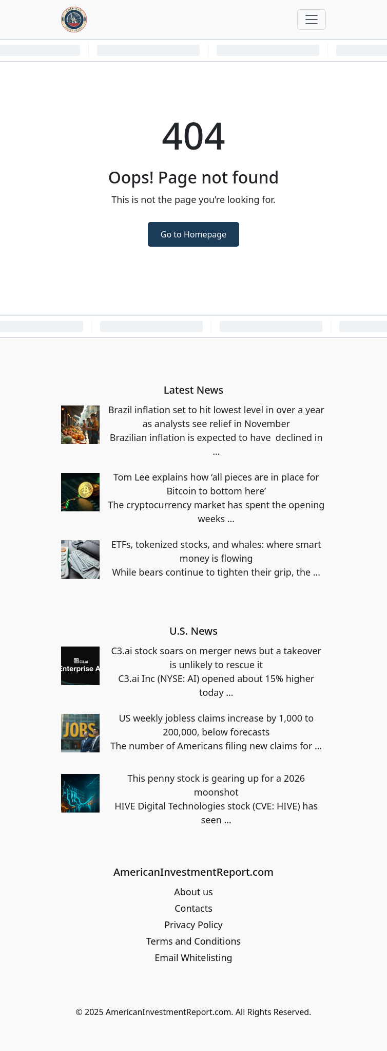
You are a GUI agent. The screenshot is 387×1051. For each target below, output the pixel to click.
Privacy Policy (193, 924)
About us (193, 892)
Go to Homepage (193, 234)
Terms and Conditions (193, 941)
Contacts (193, 908)
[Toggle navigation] (311, 19)
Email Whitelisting (193, 957)
